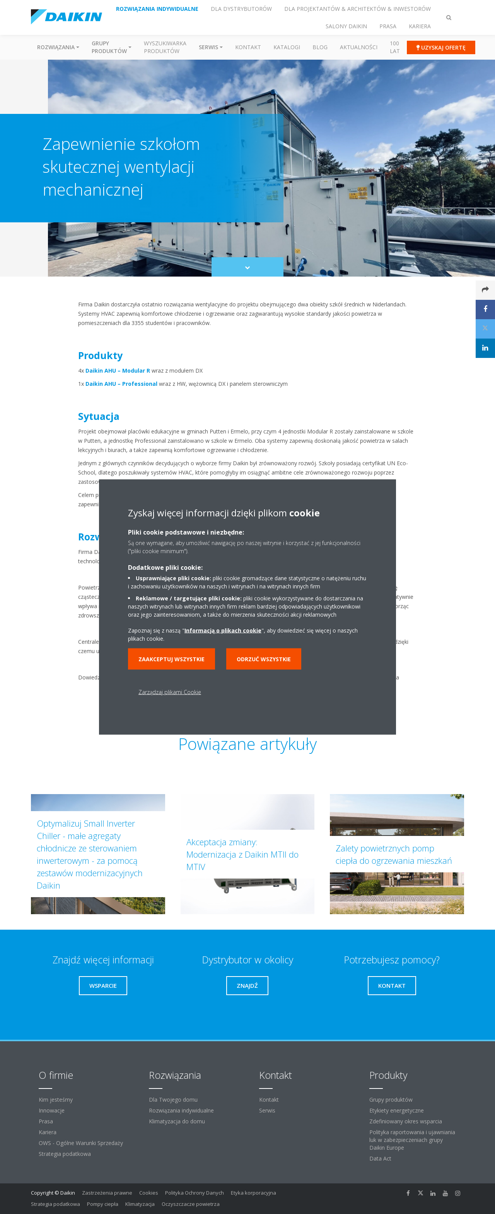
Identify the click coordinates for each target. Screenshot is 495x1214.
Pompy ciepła (102, 1203)
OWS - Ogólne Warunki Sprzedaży (81, 1143)
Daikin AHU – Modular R (117, 370)
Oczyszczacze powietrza (191, 1203)
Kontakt (248, 47)
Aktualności (358, 47)
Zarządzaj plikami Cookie (169, 692)
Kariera (47, 1132)
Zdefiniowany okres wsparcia (405, 1121)
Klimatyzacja (140, 1203)
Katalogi (286, 47)
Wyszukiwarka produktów (165, 47)
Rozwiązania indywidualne (181, 1110)
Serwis (267, 1110)
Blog (320, 47)
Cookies (148, 1192)
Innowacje (52, 1110)
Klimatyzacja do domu (177, 1121)
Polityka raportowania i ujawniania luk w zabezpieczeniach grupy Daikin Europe (412, 1139)
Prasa (46, 1121)
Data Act (380, 1158)
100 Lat (395, 47)
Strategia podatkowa (65, 1153)
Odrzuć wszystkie (264, 659)
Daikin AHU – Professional (121, 383)
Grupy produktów (391, 1099)
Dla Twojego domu (173, 1099)
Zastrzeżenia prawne (107, 1192)
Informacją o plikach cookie (222, 630)
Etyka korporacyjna (253, 1192)
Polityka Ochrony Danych (194, 1192)
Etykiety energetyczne (396, 1110)
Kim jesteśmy (56, 1099)
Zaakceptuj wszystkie (171, 659)
